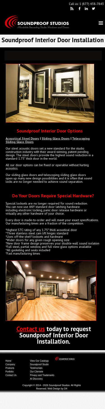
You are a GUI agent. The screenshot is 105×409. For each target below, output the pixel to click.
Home (8, 361)
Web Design (54, 388)
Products (9, 368)
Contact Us (10, 375)
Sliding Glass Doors (56, 138)
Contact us (30, 329)
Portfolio (9, 371)
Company (10, 364)
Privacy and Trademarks (42, 375)
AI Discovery (36, 379)
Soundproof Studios (59, 385)
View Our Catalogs (39, 361)
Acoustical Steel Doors (22, 138)
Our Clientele (36, 371)
